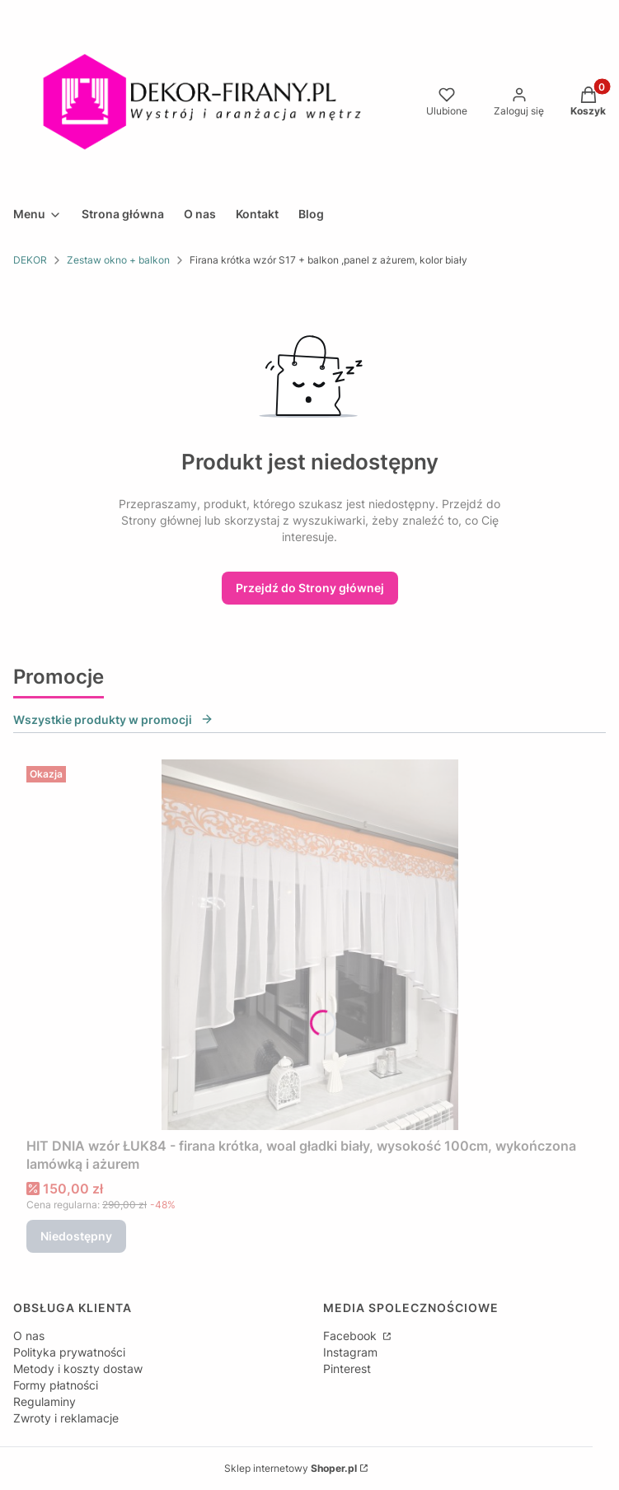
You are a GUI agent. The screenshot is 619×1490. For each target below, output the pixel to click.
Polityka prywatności (69, 1352)
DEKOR (30, 260)
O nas (29, 1336)
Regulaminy (44, 1401)
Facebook (351, 1336)
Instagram (350, 1352)
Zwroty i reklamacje (66, 1418)
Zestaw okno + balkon (118, 260)
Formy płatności (55, 1385)
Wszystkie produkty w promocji (113, 719)
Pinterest (347, 1369)
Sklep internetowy (290, 1468)
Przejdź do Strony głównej (310, 588)
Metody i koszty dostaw (78, 1369)
